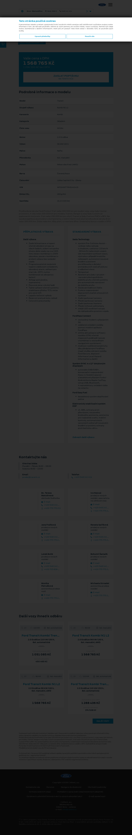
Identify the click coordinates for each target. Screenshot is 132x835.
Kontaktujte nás (33, 787)
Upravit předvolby (42, 36)
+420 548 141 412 (100, 566)
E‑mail (45, 502)
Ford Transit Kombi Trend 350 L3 (46, 635)
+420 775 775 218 (100, 569)
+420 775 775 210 (100, 511)
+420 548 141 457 (100, 537)
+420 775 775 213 (51, 540)
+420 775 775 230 (100, 595)
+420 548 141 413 (100, 507)
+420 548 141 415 (51, 505)
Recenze (50, 787)
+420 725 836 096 (51, 569)
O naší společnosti (97, 796)
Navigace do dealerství (71, 787)
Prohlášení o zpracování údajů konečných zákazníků (80, 792)
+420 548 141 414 (82, 477)
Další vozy (103, 721)
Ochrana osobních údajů (40, 792)
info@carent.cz (69, 809)
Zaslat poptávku (66, 77)
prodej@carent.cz (31, 477)
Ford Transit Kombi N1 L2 (90, 635)
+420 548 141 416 (51, 537)
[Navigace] (110, 5)
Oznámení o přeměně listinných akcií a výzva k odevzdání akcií (54, 796)
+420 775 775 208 (100, 540)
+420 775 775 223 (51, 598)
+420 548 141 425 (51, 566)
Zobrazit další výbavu (83, 437)
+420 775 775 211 (51, 508)
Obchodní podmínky (97, 787)
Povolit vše (89, 36)
